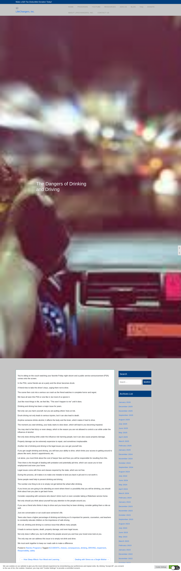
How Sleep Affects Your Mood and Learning (41, 559)
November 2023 (126, 511)
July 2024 (123, 476)
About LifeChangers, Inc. (81, 13)
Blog (133, 7)
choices (63, 548)
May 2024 (123, 485)
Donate (151, 7)
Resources (110, 7)
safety (32, 551)
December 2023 (126, 506)
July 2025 (123, 424)
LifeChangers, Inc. (25, 11)
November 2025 (126, 411)
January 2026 (125, 402)
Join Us (123, 7)
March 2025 (124, 441)
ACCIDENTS (54, 548)
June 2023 (123, 532)
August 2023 (124, 524)
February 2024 (125, 498)
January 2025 (125, 450)
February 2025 (125, 446)
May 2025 (123, 433)
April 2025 (123, 437)
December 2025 (126, 406)
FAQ (141, 7)
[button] (175, 568)
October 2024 (125, 463)
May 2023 (123, 537)
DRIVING (92, 548)
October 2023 (125, 515)
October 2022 (125, 563)
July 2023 (123, 528)
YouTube (96, 7)
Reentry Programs (33, 548)
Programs (82, 7)
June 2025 (123, 428)
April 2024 (123, 489)
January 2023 (125, 550)
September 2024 (126, 467)
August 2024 (124, 472)
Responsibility (23, 551)
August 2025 (124, 420)
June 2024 (123, 480)
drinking (84, 548)
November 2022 (126, 558)
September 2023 (126, 519)
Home (71, 7)
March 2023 (124, 541)
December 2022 (126, 554)
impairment (101, 548)
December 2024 (126, 454)
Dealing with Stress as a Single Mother (91, 559)
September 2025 (126, 415)
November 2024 (126, 459)
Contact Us (103, 13)
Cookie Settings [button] (161, 567)
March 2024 (124, 493)
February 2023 (125, 545)
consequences (74, 548)
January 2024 (125, 502)
